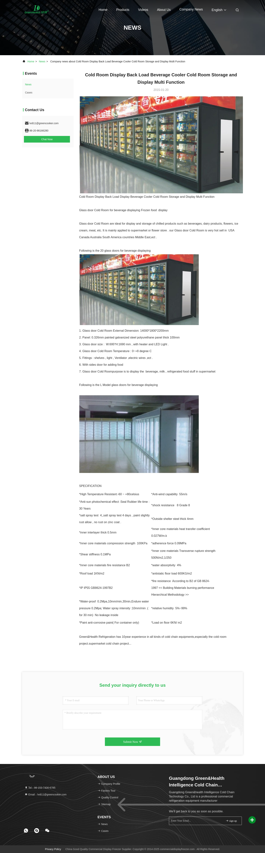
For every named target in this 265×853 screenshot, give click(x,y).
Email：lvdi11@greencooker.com (45, 794)
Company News (191, 9)
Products (122, 10)
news (42, 61)
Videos (143, 10)
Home (103, 10)
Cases (28, 92)
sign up (231, 820)
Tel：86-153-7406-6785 (40, 787)
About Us (164, 10)
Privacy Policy (53, 849)
